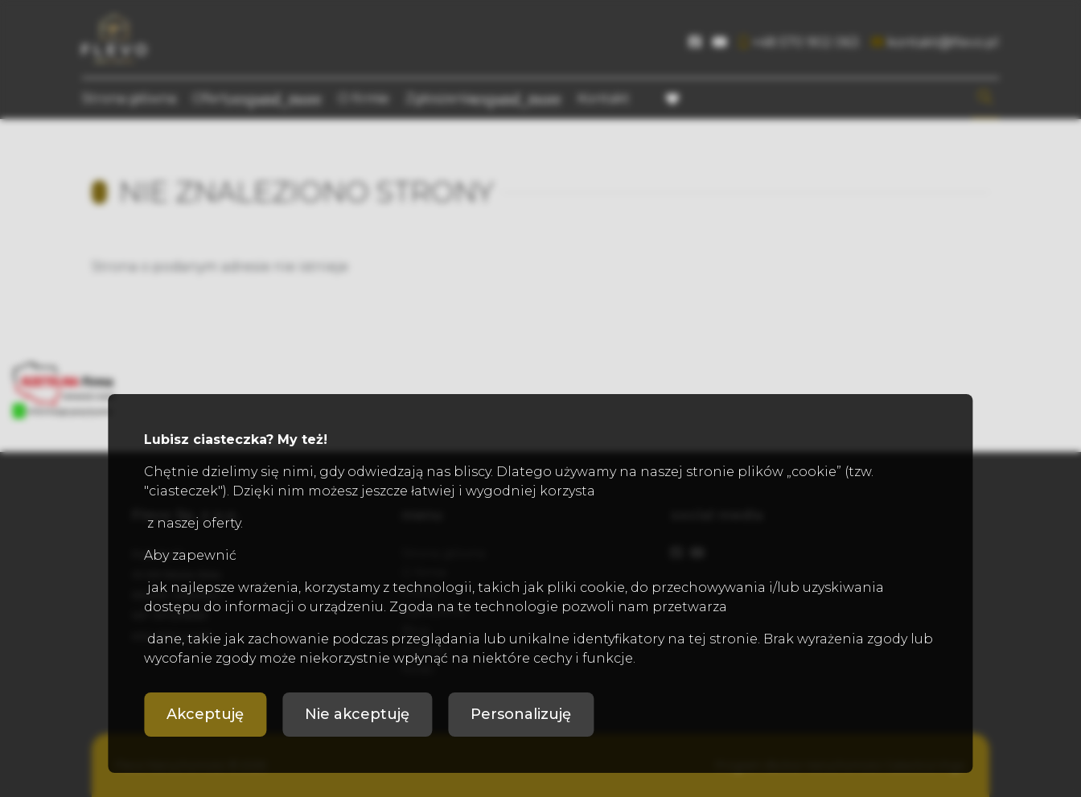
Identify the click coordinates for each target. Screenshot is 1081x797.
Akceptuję (205, 714)
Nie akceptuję (357, 714)
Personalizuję (521, 714)
